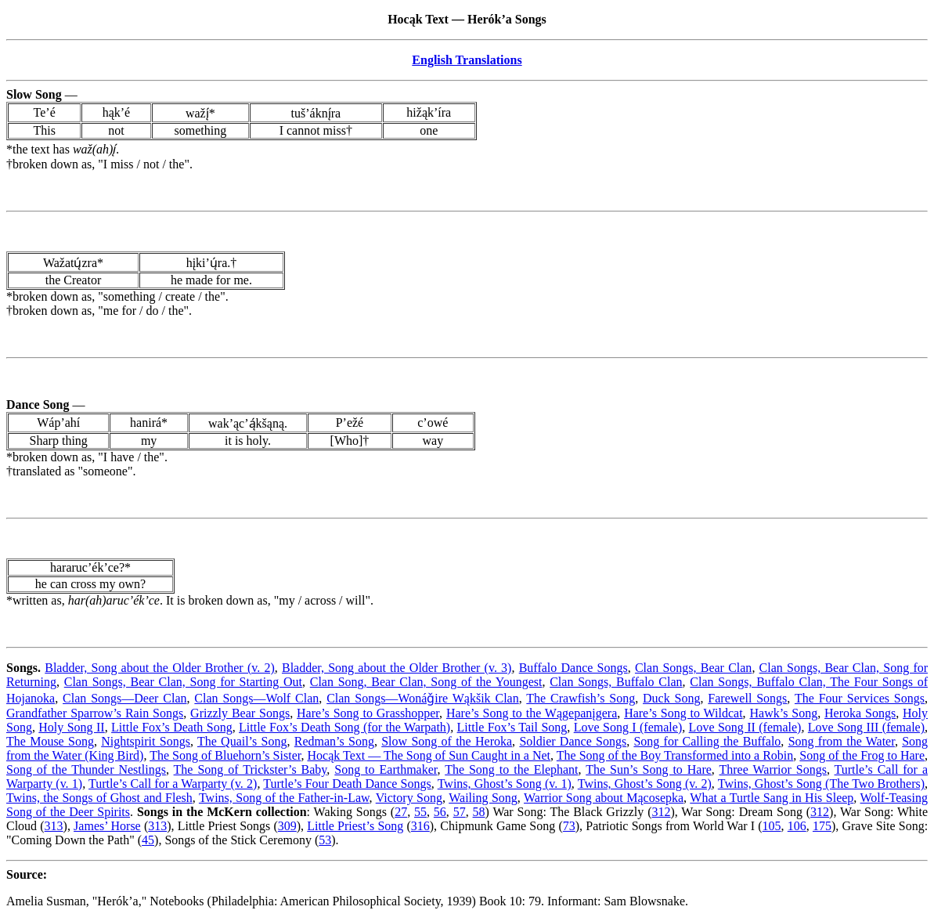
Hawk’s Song (784, 713)
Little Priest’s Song (355, 826)
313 (54, 826)
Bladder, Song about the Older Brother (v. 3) (396, 667)
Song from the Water (841, 741)
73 (569, 826)
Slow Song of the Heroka (446, 741)
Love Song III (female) (866, 727)
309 (287, 826)
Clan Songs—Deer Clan (124, 698)
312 (660, 811)
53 (325, 840)
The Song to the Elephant (511, 769)
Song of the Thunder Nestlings (86, 769)
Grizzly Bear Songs (240, 713)
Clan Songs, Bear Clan (693, 667)
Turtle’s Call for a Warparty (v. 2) (172, 783)
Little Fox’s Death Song (172, 727)
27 (401, 811)
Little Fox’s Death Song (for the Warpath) (344, 727)
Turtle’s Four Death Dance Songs (347, 783)
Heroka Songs (860, 713)
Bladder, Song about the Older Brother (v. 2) (159, 667)
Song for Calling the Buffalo (707, 741)
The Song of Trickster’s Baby (250, 769)
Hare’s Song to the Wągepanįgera (531, 713)
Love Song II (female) (745, 727)
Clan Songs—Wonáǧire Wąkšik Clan (422, 698)
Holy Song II (71, 727)
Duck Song (671, 698)
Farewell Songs (747, 698)
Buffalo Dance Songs (573, 667)
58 (479, 811)
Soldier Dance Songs (572, 741)
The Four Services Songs (860, 698)
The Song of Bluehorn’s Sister (225, 755)
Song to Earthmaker (385, 769)
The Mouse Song (50, 741)
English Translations (466, 60)
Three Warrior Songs (773, 769)
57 (459, 811)
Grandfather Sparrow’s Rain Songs (94, 713)
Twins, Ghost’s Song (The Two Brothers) (821, 783)
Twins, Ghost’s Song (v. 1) (505, 783)
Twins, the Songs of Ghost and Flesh (99, 797)
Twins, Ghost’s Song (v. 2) (645, 783)
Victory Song (409, 797)
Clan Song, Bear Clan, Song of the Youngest (426, 681)
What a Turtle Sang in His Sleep (771, 797)
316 (420, 826)
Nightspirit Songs (145, 741)
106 (797, 826)
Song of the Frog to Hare (862, 755)
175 (822, 826)
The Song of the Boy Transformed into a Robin (675, 755)
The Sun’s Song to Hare (649, 769)
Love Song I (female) (628, 727)
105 (772, 826)
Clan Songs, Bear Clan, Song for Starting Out (183, 681)
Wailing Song (483, 797)
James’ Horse (107, 826)
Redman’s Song (334, 741)
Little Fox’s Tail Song (512, 727)
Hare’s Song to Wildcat (683, 713)
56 (440, 811)
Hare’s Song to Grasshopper (368, 713)
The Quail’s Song (242, 741)
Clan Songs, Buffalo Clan (616, 681)
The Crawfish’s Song (580, 698)
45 (148, 840)
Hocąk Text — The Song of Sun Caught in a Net (428, 755)
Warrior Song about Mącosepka (603, 797)
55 (420, 811)
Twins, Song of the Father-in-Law (284, 797)
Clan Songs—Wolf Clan (256, 698)
